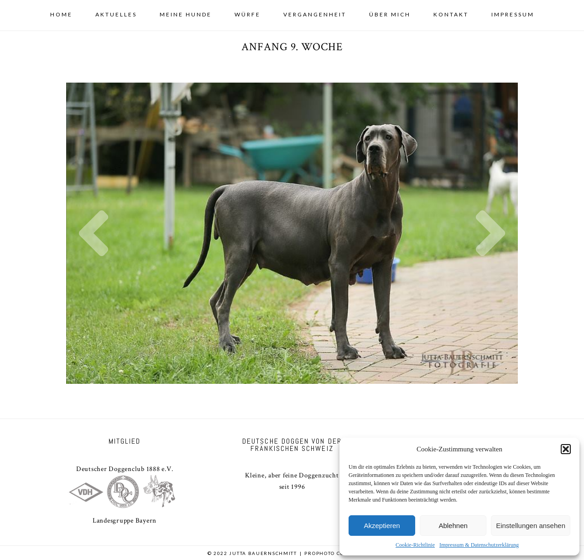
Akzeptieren (382, 525)
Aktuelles (116, 14)
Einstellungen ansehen (530, 525)
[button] (565, 449)
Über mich (390, 14)
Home (61, 14)
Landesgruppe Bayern (124, 520)
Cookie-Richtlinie (415, 545)
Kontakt (451, 14)
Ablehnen (452, 525)
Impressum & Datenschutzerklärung (479, 545)
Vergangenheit (314, 14)
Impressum (512, 14)
